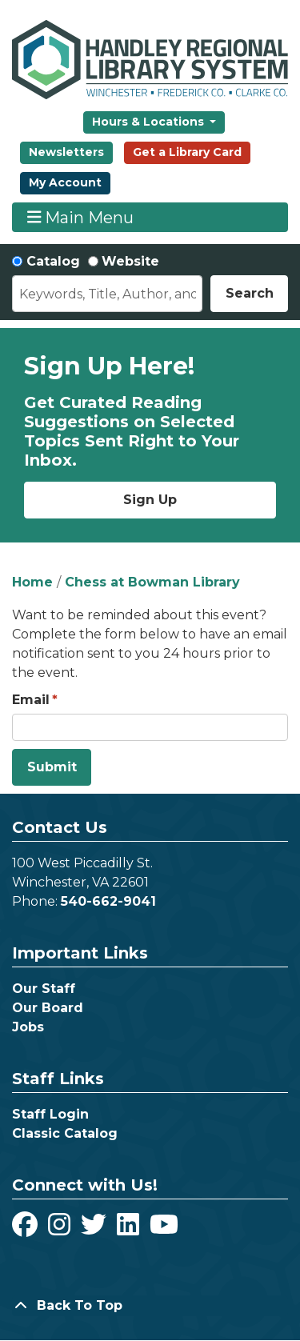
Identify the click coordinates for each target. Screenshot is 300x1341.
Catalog (53, 261)
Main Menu (80, 217)
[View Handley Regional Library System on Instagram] (61, 1229)
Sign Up (150, 499)
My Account (65, 182)
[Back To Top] (150, 1305)
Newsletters (66, 152)
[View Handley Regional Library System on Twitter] (95, 1229)
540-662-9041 (108, 901)
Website (130, 261)
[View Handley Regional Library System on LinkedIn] (130, 1229)
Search (250, 293)
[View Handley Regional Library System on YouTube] (164, 1229)
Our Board (47, 1007)
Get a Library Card (187, 152)
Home (32, 582)
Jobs (28, 1027)
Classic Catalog (65, 1133)
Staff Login (50, 1114)
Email (31, 699)
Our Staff (43, 988)
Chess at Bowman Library (152, 582)
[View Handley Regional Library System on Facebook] (27, 1229)
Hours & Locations (149, 121)
